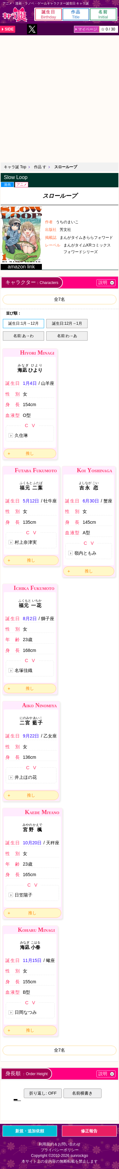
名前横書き (82, 1093)
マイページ (87, 29)
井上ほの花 (26, 777)
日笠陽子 (23, 894)
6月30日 (91, 500)
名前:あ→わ (23, 336)
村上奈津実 (26, 542)
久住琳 (21, 435)
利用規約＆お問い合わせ (60, 1144)
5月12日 (31, 500)
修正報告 (89, 1131)
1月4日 (30, 383)
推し (30, 453)
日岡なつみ (26, 1012)
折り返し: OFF (42, 1093)
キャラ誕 (15, 14)
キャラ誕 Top (15, 167)
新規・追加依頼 (29, 1131)
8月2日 (30, 618)
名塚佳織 (23, 670)
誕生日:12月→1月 (67, 323)
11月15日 (32, 960)
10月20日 (32, 842)
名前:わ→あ (67, 336)
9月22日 (31, 735)
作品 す (40, 167)
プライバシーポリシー (60, 1150)
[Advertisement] (59, 98)
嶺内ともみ (85, 553)
